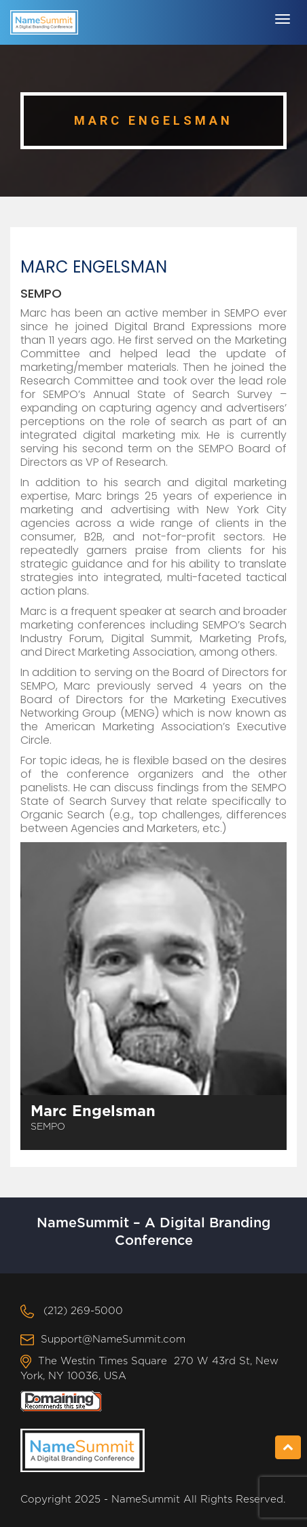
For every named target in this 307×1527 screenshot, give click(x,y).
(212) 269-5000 (83, 1311)
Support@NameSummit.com (113, 1339)
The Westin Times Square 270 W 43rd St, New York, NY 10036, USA (149, 1368)
